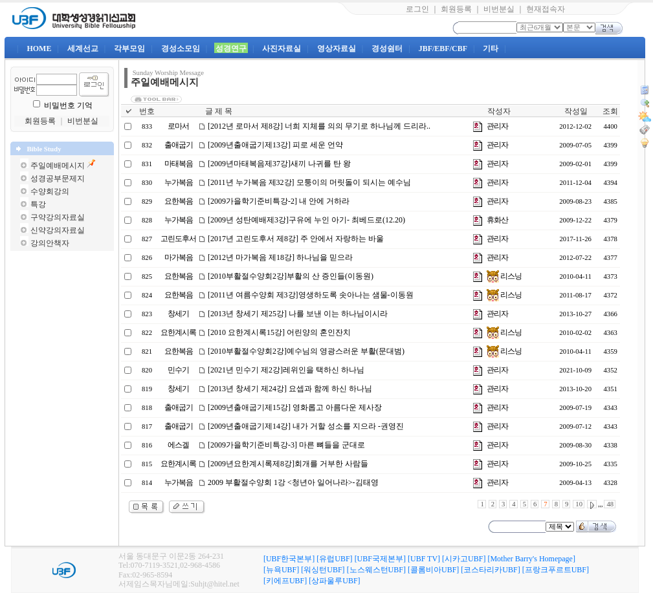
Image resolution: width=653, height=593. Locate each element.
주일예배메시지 (57, 165)
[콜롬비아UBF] (433, 569)
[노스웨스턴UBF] (376, 569)
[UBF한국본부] (289, 558)
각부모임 (129, 48)
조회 (610, 111)
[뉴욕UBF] (281, 569)
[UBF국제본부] (380, 558)
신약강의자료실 (57, 230)
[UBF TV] (424, 558)
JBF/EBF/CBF (443, 48)
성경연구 (231, 48)
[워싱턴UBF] (322, 569)
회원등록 (456, 9)
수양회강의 (49, 191)
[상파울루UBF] (334, 580)
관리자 (497, 126)
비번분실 (499, 9)
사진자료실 (281, 48)
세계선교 (82, 48)
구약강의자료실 (57, 217)
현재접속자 (545, 9)
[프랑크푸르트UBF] (555, 569)
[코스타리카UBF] (490, 569)
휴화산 (497, 219)
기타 (490, 48)
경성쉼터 (387, 48)
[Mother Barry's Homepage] (531, 558)
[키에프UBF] (285, 580)
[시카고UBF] (463, 558)
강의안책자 (49, 243)
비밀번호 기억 (68, 105)
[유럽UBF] (334, 558)
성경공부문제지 (57, 178)
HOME (39, 48)
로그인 (417, 9)
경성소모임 (180, 48)
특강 (38, 204)
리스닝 (504, 276)
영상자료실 (336, 48)
